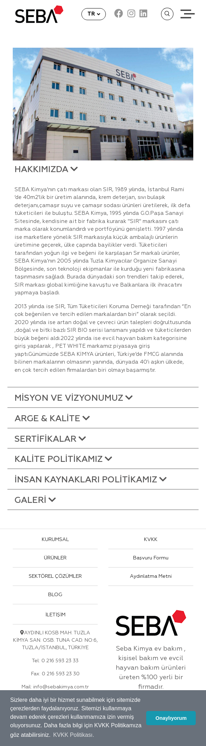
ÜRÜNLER (55, 558)
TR (91, 14)
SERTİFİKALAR (50, 439)
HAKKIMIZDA (46, 169)
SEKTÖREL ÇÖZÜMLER (55, 576)
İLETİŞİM (55, 614)
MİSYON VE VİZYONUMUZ (74, 398)
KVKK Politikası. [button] (73, 735)
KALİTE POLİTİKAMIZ (63, 459)
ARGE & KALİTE (52, 419)
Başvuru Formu (150, 558)
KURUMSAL (55, 539)
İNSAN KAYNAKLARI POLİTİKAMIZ (91, 480)
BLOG (55, 594)
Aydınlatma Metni (151, 576)
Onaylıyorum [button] (171, 718)
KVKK (151, 539)
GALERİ (35, 500)
